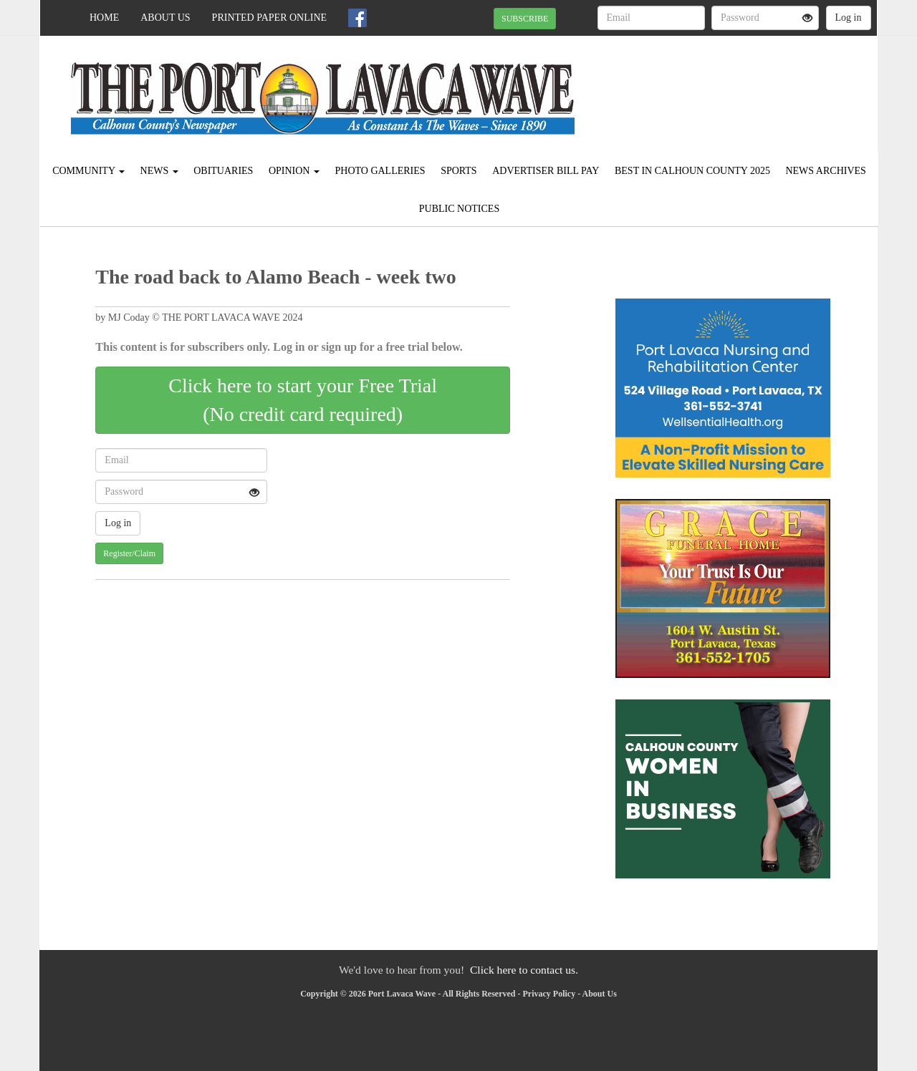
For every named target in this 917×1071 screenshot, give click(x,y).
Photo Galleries (380, 170)
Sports (459, 170)
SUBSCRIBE (524, 19)
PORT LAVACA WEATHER (746, 86)
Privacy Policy (549, 994)
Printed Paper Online (269, 17)
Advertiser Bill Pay (545, 170)
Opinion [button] (294, 170)
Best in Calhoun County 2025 (692, 170)
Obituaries (223, 170)
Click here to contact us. (524, 970)
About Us (165, 17)
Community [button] (88, 170)
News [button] (159, 170)
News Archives (825, 170)
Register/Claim (129, 553)
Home (104, 17)
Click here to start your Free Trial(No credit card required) (302, 399)
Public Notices (459, 208)
